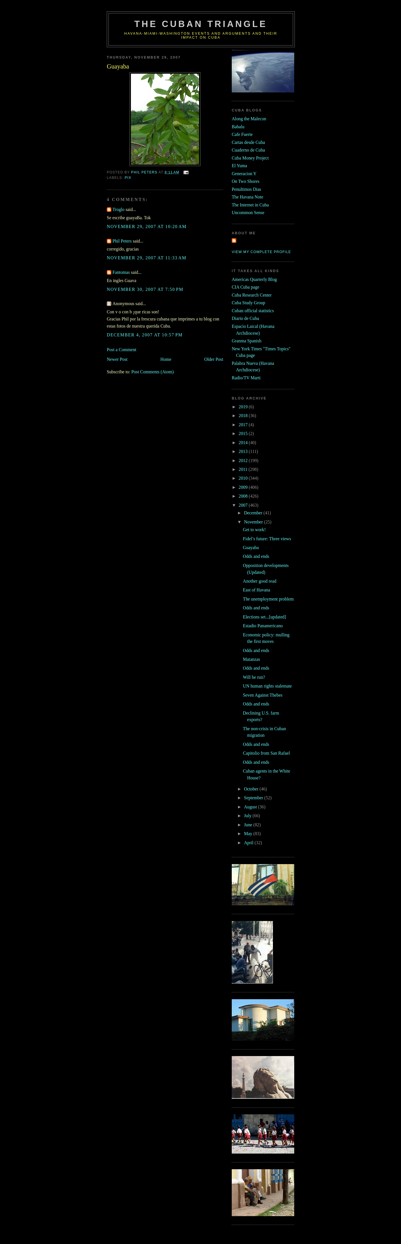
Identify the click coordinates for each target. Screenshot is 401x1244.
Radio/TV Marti (246, 377)
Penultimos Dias (246, 189)
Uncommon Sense (248, 212)
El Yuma (239, 165)
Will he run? (254, 677)
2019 (243, 406)
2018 (243, 415)
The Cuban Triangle (200, 24)
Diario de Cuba (245, 318)
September (254, 797)
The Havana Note (247, 196)
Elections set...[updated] (264, 616)
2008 (243, 496)
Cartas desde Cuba (248, 142)
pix (128, 178)
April (249, 842)
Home (165, 359)
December (254, 512)
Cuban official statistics (253, 310)
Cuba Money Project (250, 158)
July (248, 815)
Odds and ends (256, 556)
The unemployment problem (268, 599)
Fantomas (121, 272)
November (254, 521)
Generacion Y (244, 173)
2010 (243, 478)
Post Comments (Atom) (152, 371)
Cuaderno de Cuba (248, 150)
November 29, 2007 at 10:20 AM (147, 226)
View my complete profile (261, 252)
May (248, 833)
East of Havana (256, 589)
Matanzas (251, 659)
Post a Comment (121, 349)
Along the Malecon (249, 118)
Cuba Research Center (252, 295)
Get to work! (254, 529)
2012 (243, 460)
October (252, 788)
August (251, 806)
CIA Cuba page (245, 287)
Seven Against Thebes (262, 695)
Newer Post (117, 359)
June (248, 824)
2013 (243, 451)
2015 (243, 433)
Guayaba (251, 547)
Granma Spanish (246, 340)
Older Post (213, 359)
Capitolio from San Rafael (266, 753)
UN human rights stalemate (267, 686)
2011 (243, 469)
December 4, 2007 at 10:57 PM (145, 334)
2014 (243, 442)
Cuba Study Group (248, 302)
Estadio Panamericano (263, 625)
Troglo (118, 209)
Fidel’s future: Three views (267, 538)
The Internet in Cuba (250, 204)
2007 (243, 505)
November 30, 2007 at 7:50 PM (145, 289)
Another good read (259, 581)
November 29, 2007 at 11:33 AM (146, 257)
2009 (243, 487)
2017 (243, 424)
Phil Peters (122, 241)
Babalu (238, 126)
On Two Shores (245, 181)
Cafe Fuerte (242, 134)
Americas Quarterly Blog (254, 279)
